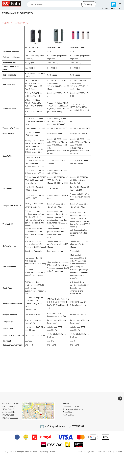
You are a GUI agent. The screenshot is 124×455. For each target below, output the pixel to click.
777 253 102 (78, 426)
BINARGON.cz (104, 451)
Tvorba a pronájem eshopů (87, 451)
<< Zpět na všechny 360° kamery (15, 23)
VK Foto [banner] (13, 3)
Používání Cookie (70, 415)
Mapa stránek (116, 451)
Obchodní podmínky (71, 406)
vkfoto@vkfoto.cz (55, 426)
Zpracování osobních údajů (74, 409)
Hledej (89, 4)
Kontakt (66, 403)
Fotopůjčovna (68, 412)
